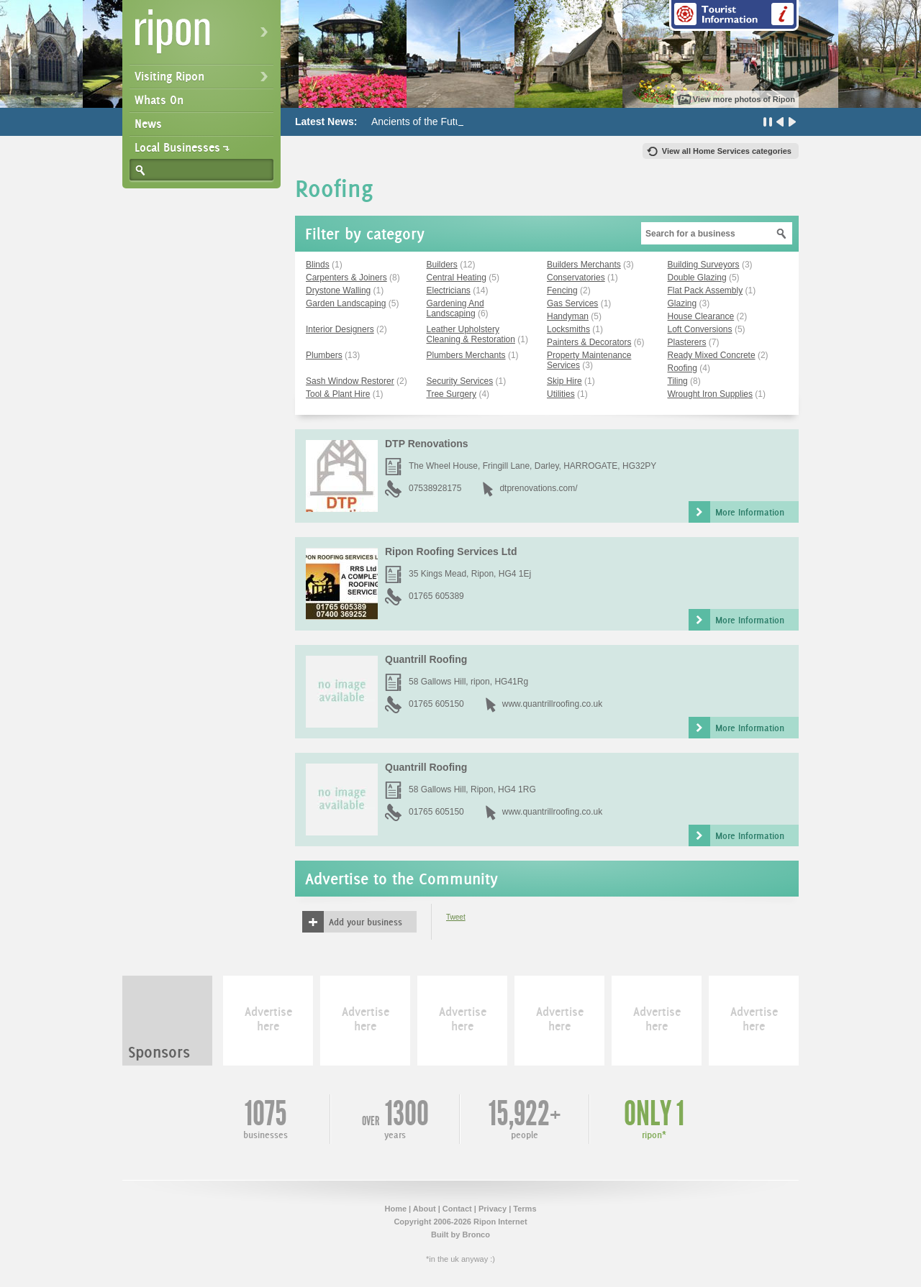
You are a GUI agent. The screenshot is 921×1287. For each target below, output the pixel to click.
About (424, 1208)
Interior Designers (340, 329)
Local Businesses (177, 147)
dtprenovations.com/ (538, 488)
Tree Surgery (452, 394)
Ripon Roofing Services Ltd (451, 551)
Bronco (476, 1234)
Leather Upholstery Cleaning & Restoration (471, 334)
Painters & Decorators (589, 342)
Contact (457, 1208)
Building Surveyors (704, 265)
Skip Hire (564, 381)
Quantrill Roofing (426, 659)
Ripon (204, 36)
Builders (442, 265)
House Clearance (701, 316)
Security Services (460, 381)
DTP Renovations (426, 443)
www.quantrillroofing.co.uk (552, 704)
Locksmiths (568, 329)
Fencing (562, 290)
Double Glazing (697, 277)
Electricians (449, 290)
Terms (524, 1208)
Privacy (492, 1208)
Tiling (678, 381)
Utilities (561, 394)
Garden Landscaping (346, 303)
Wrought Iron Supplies (710, 394)
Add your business (365, 922)
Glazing (682, 303)
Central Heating (456, 277)
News (148, 123)
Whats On (159, 100)
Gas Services (572, 303)
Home (395, 1208)
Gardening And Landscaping (455, 308)
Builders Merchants (584, 265)
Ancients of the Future (420, 121)
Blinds (318, 265)
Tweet (456, 917)
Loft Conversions (700, 329)
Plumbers (324, 355)
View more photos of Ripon (744, 99)
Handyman (568, 316)
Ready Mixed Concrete (712, 355)
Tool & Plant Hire (338, 394)
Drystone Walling (338, 290)
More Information (749, 512)
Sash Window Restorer (350, 381)
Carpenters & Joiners (346, 277)
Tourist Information (734, 15)
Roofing (682, 368)
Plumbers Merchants (466, 355)
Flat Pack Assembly (705, 290)
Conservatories (576, 277)
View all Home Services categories (726, 151)
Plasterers (687, 342)
